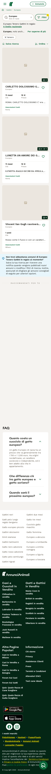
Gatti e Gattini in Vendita (35, 584)
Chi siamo (30, 651)
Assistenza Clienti (34, 661)
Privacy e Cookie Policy (15, 762)
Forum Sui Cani (9, 678)
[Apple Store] (13, 718)
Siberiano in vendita (35, 623)
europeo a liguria (35, 554)
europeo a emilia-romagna (35, 548)
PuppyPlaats (34, 737)
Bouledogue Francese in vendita (12, 623)
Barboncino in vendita (9, 603)
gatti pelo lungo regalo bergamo (10, 521)
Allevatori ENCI (33, 676)
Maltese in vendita (11, 637)
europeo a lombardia (37, 542)
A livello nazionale (12, 26)
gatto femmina (34, 532)
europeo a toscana (36, 559)
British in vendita (34, 598)
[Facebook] (9, 726)
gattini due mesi (35, 514)
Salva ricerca (10, 44)
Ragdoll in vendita (35, 603)
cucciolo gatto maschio (34, 526)
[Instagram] (17, 726)
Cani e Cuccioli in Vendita (9, 586)
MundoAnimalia (12, 741)
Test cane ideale (34, 681)
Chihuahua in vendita (8, 595)
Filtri (43, 16)
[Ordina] (42, 44)
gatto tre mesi (34, 519)
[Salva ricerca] (43, 765)
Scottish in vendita (35, 613)
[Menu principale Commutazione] (5, 4)
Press (28, 666)
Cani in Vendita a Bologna (10, 671)
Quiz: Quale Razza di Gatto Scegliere (12, 696)
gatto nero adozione (12, 547)
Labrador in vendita (12, 609)
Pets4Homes (8, 737)
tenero (9, 37)
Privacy (29, 656)
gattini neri (7, 514)
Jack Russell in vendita (9, 631)
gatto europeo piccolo (13, 527)
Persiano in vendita (35, 618)
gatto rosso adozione (12, 552)
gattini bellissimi (10, 542)
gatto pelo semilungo (12, 557)
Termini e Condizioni (36, 671)
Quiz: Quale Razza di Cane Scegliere (12, 689)
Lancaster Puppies (14, 745)
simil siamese (9, 537)
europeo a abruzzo (36, 537)
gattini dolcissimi (10, 532)
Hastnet (22, 737)
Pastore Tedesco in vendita (11, 615)
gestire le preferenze (17, 765)
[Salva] (43, 87)
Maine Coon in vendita (33, 592)
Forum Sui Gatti (10, 683)
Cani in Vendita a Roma (10, 663)
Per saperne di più (37, 31)
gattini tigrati (8, 561)
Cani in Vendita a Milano (10, 656)
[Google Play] (13, 709)
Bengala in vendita (35, 608)
